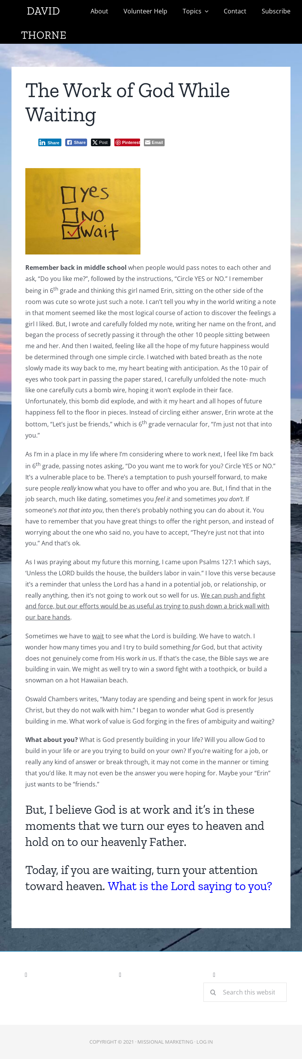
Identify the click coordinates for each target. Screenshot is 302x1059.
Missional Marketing (165, 1041)
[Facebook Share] (76, 142)
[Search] (213, 992)
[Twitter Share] (101, 142)
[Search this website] (245, 992)
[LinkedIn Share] (49, 142)
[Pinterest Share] (127, 142)
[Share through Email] (154, 142)
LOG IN (204, 1041)
